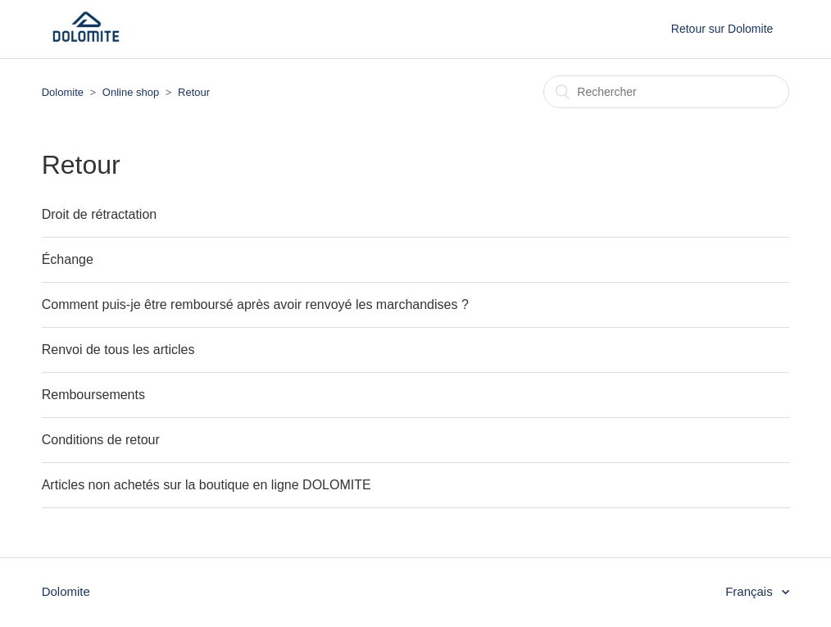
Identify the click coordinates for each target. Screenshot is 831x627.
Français (750, 591)
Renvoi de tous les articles (118, 350)
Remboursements (93, 395)
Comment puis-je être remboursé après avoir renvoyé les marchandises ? (255, 304)
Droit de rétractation (99, 214)
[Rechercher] (666, 91)
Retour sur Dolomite (722, 28)
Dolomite (63, 92)
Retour (194, 92)
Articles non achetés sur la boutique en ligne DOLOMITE (206, 485)
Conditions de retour (101, 440)
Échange (67, 259)
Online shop (130, 92)
